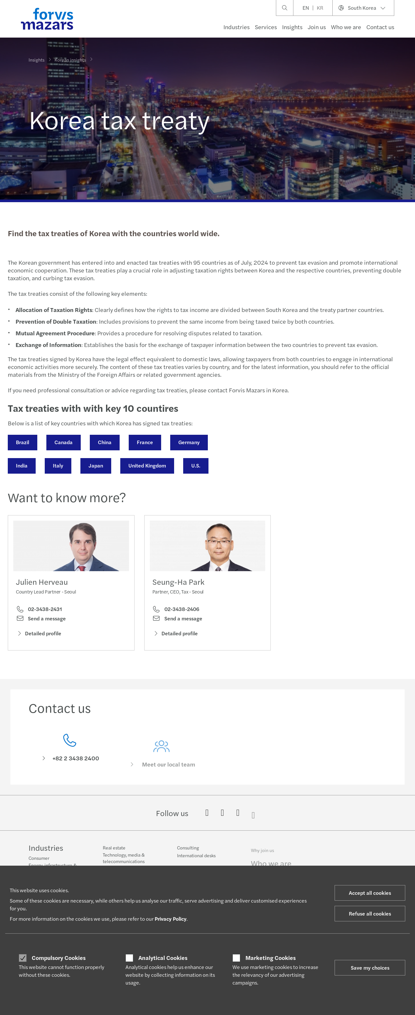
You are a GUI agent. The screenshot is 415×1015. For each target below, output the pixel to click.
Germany (188, 442)
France (144, 442)
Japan (95, 465)
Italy (57, 465)
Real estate (114, 852)
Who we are (346, 27)
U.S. (195, 465)
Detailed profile (38, 635)
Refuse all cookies (370, 913)
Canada (63, 442)
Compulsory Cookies (59, 958)
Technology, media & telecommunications (124, 862)
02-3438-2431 (39, 611)
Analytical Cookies (162, 958)
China (104, 442)
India (21, 465)
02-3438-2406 (175, 620)
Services (266, 27)
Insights (292, 27)
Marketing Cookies (270, 958)
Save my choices (370, 967)
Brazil (22, 442)
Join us (317, 27)
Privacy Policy (170, 918)
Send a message (41, 620)
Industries (236, 27)
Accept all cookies (370, 892)
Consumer (39, 859)
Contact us (380, 27)
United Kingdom (146, 465)
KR (320, 7)
